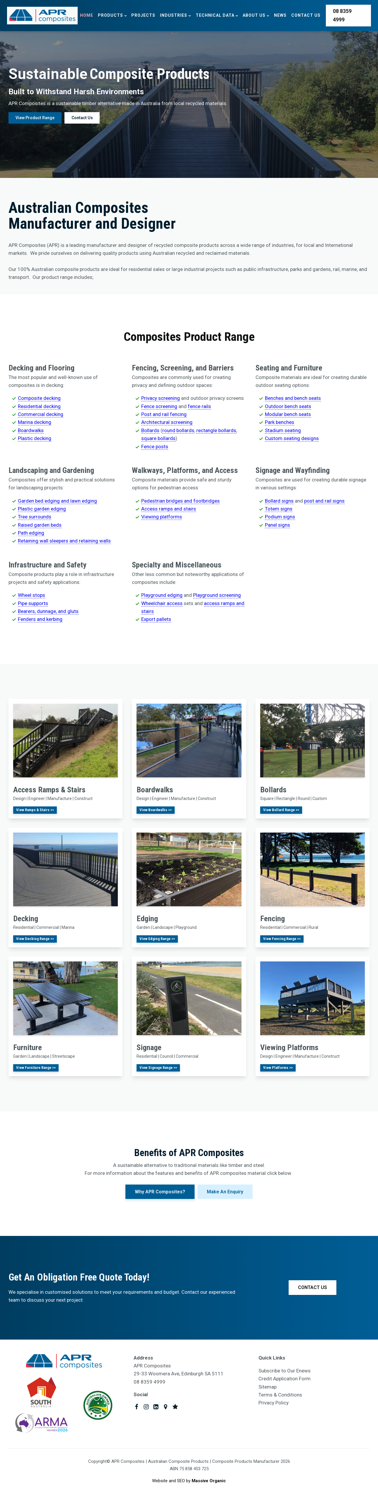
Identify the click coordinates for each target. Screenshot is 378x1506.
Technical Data (217, 15)
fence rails (199, 406)
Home (86, 15)
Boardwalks (31, 430)
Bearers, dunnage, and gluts (48, 611)
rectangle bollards (216, 430)
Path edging (31, 533)
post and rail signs (324, 501)
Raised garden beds (40, 525)
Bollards (150, 430)
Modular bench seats (288, 414)
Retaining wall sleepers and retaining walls (64, 541)
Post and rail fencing (164, 414)
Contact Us (306, 15)
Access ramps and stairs (168, 509)
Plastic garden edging (42, 509)
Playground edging (162, 595)
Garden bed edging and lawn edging (57, 501)
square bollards (158, 438)
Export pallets (156, 619)
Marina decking (34, 422)
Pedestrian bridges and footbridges (180, 501)
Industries (175, 15)
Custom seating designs (292, 438)
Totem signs (278, 509)
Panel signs (277, 525)
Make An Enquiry (225, 1191)
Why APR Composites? (160, 1191)
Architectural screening (167, 422)
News (280, 15)
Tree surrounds (34, 517)
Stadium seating (283, 430)
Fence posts (154, 446)
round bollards (178, 430)
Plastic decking (34, 438)
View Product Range (35, 117)
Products (112, 15)
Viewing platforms (161, 517)
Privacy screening (160, 398)
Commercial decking (40, 414)
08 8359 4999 (342, 15)
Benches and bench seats (293, 398)
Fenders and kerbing (40, 619)
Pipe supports (33, 603)
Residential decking (39, 406)
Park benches (279, 422)
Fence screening (159, 406)
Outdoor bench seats (288, 406)
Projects (143, 15)
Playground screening (217, 595)
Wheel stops (31, 595)
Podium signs (280, 517)
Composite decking (39, 398)
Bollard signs (279, 501)
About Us (256, 15)
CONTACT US (312, 1287)
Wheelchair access (162, 603)
